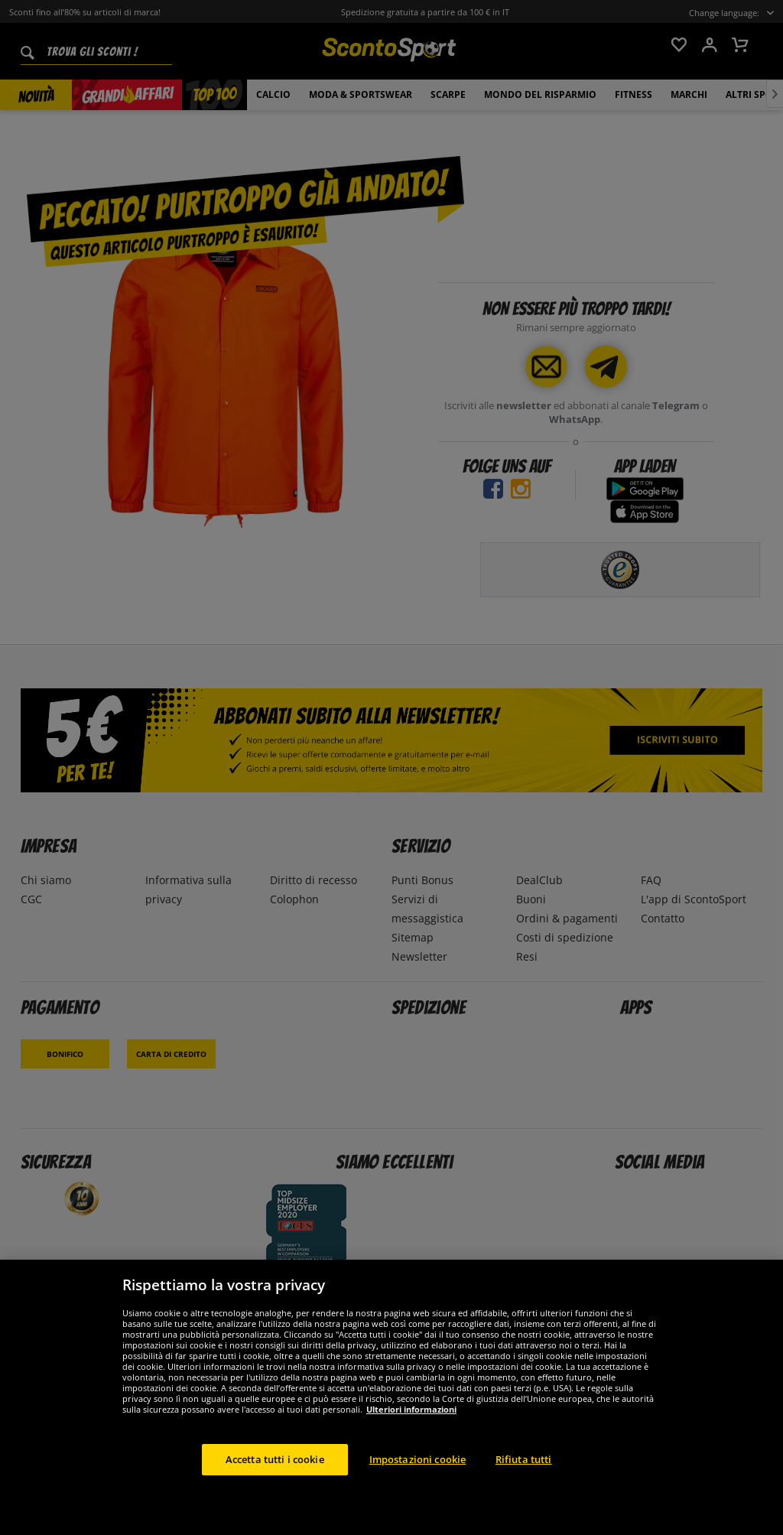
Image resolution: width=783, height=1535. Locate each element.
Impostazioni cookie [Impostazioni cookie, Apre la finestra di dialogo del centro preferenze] (417, 1474)
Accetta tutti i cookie (275, 1474)
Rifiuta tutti (523, 1474)
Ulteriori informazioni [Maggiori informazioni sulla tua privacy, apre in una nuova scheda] (411, 1423)
